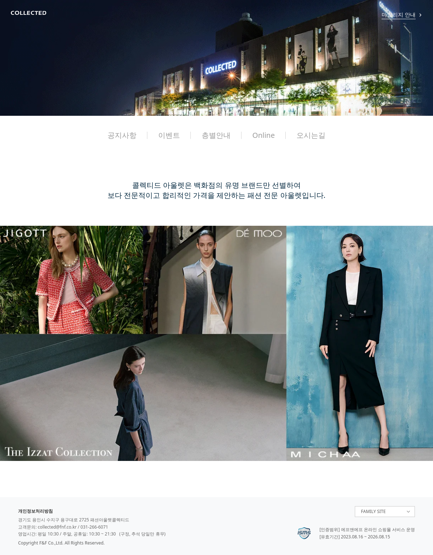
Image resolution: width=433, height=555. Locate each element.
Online (263, 135)
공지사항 (122, 135)
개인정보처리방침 (35, 511)
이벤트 (169, 135)
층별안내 (216, 135)
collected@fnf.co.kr (57, 527)
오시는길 (311, 135)
